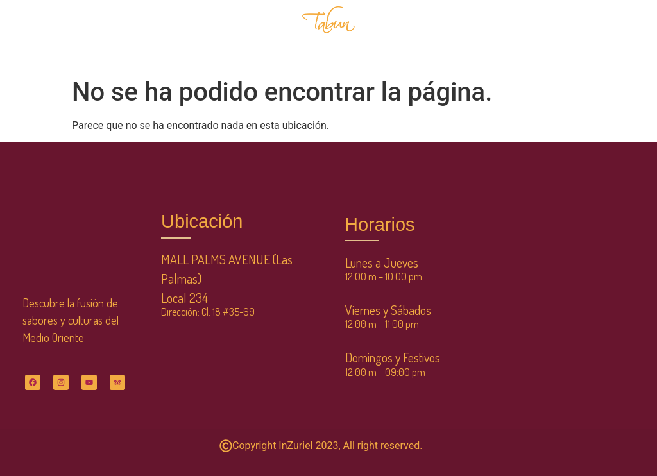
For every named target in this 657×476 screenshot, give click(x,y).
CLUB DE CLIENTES (527, 21)
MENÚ (118, 36)
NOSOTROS (174, 36)
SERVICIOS (451, 21)
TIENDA (393, 21)
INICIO (71, 36)
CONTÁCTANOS (406, 50)
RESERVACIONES (248, 36)
